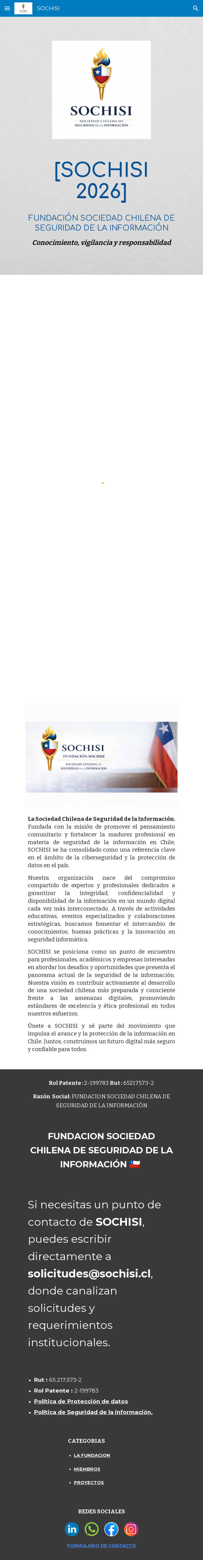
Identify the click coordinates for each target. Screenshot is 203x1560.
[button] (7, 8)
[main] (101, 202)
